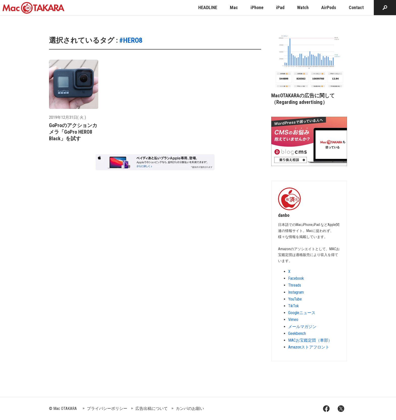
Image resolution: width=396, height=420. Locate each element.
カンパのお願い (190, 408)
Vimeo (293, 319)
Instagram (296, 292)
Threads (294, 285)
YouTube (295, 299)
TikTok (293, 306)
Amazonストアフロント (308, 347)
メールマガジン (302, 326)
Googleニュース (301, 312)
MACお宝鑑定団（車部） (310, 340)
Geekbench (297, 333)
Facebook (296, 278)
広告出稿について (151, 408)
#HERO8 (130, 40)
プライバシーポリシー (107, 408)
